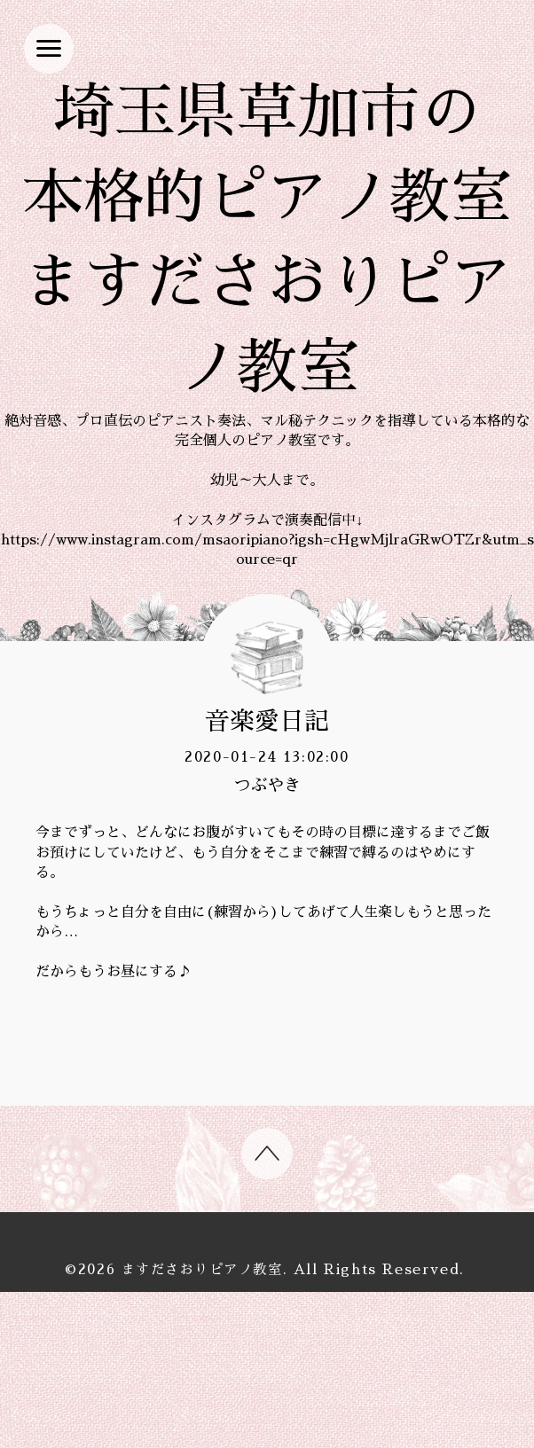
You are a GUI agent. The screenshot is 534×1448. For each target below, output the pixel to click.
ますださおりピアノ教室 (202, 1426)
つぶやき (267, 942)
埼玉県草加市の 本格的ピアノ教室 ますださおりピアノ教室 (267, 319)
